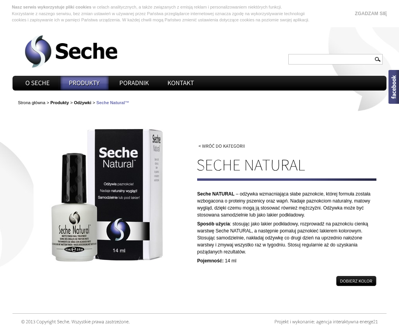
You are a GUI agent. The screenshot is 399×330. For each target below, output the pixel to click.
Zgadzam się (371, 13)
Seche (71, 51)
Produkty (84, 83)
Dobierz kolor (286, 281)
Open (393, 87)
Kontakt (181, 83)
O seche (37, 83)
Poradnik (134, 83)
